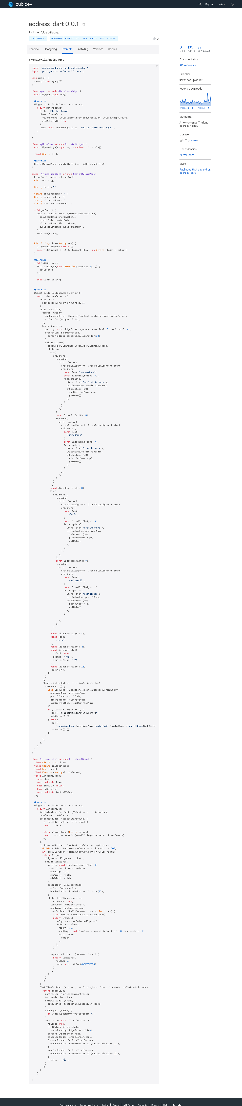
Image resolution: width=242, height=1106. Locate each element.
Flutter (41, 38)
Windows (111, 38)
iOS (77, 38)
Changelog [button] (50, 49)
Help (220, 4)
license (193, 140)
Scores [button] (112, 49)
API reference (187, 65)
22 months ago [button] (50, 32)
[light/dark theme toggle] (232, 4)
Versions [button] (98, 49)
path (191, 155)
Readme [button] (34, 49)
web (102, 38)
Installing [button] (83, 49)
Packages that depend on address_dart (195, 171)
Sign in (209, 4)
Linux (84, 38)
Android (69, 38)
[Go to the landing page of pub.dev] (20, 4)
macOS (93, 38)
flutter (183, 155)
